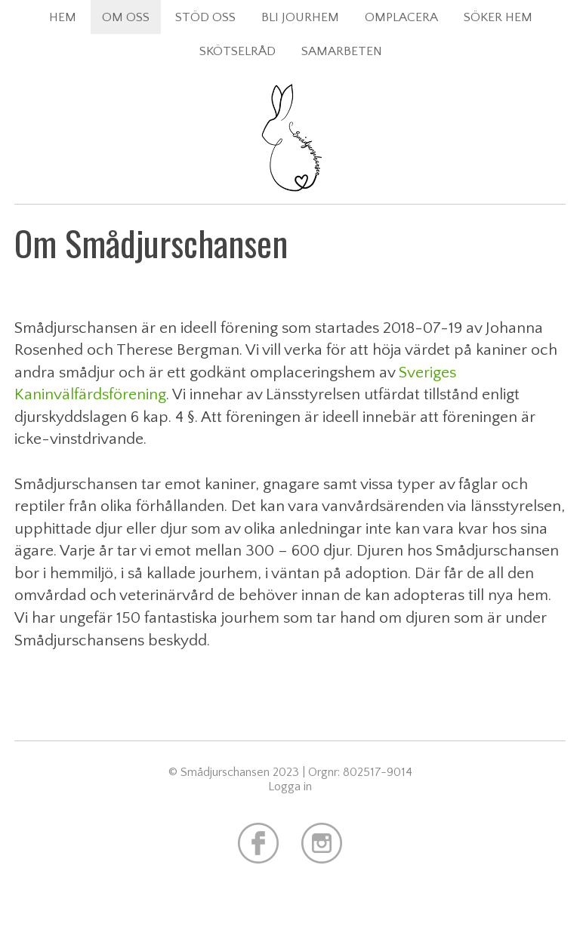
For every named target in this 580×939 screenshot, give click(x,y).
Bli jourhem (300, 17)
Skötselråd (237, 51)
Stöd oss (205, 17)
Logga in (290, 786)
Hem (62, 17)
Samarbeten (341, 51)
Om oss (126, 17)
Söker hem (498, 17)
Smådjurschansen (290, 173)
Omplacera (401, 17)
